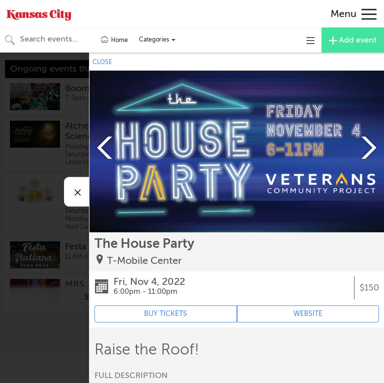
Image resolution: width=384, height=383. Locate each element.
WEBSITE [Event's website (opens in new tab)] (308, 313)
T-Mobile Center (144, 260)
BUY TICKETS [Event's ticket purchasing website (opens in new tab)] (165, 313)
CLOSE (102, 62)
